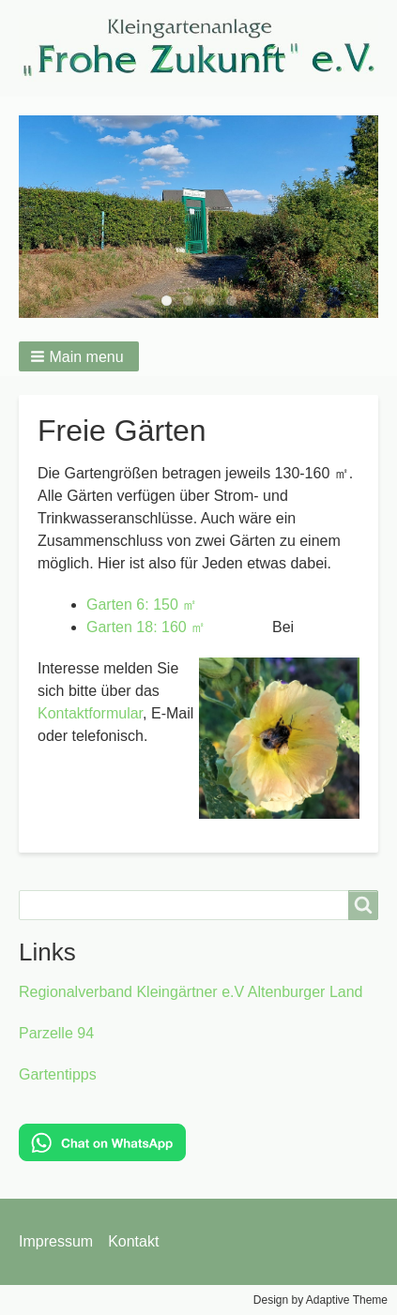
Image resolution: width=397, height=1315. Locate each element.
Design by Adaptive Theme (320, 1300)
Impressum (56, 1241)
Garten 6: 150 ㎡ (141, 604)
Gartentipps (58, 1074)
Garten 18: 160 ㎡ (146, 627)
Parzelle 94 (56, 1033)
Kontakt (133, 1241)
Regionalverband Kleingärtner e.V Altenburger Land (190, 992)
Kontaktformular (90, 713)
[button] (79, 356)
